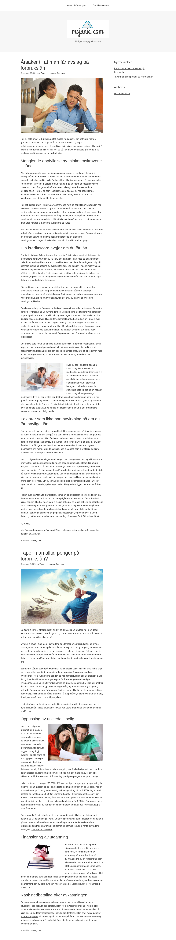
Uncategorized (36, 540)
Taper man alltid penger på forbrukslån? (133, 77)
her (29, 711)
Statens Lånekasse (90, 866)
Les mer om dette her (41, 829)
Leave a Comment (57, 73)
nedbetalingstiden (29, 916)
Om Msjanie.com (101, 5)
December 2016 (122, 93)
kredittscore (26, 397)
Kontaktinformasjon (76, 5)
